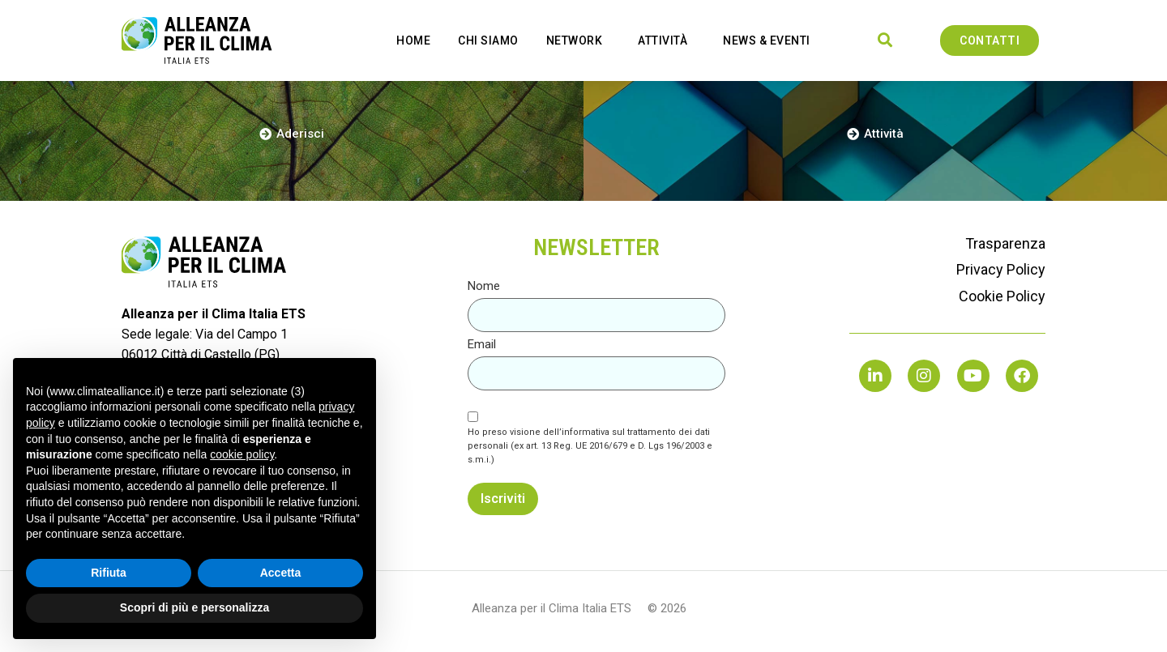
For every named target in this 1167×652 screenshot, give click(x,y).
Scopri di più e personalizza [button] (194, 607)
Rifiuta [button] (108, 572)
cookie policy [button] (242, 454)
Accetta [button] (280, 572)
